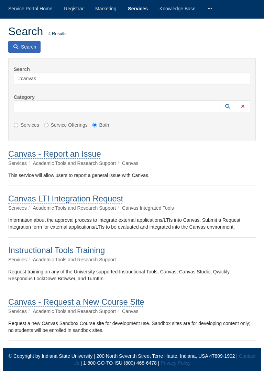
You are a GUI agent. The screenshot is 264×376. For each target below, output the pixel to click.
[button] (227, 106)
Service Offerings (66, 125)
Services (138, 8)
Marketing (105, 8)
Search (22, 69)
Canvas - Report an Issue (54, 153)
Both (100, 125)
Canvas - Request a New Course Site (76, 301)
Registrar (74, 8)
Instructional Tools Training (56, 250)
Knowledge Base (178, 8)
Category (24, 97)
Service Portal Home (30, 8)
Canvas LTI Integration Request (65, 198)
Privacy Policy (175, 363)
